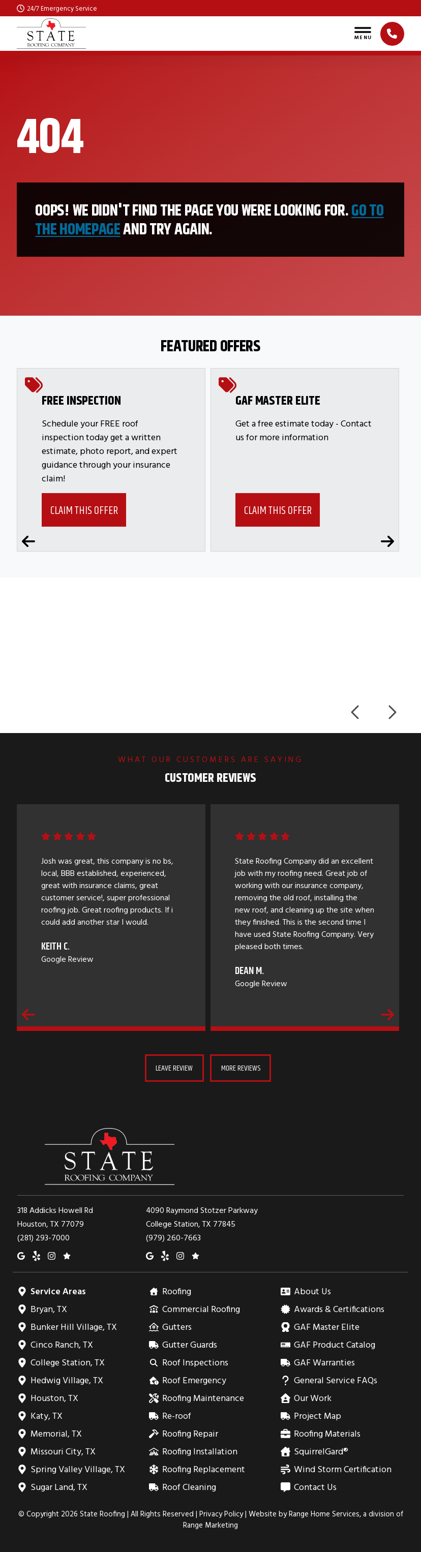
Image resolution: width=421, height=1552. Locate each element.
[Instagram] (51, 1255)
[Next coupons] (387, 541)
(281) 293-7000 (43, 1237)
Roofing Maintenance (203, 1398)
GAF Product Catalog (334, 1344)
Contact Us (315, 1487)
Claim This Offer (84, 510)
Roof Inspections (195, 1362)
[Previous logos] (356, 712)
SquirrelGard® (321, 1451)
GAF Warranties (324, 1362)
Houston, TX (54, 1398)
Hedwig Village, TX (66, 1380)
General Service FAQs (335, 1380)
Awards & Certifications (339, 1309)
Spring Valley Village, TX (77, 1469)
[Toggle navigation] (362, 33)
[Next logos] (391, 712)
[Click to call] (392, 34)
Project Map (317, 1415)
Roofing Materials (327, 1433)
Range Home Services (324, 1513)
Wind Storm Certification (342, 1469)
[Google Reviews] (67, 1255)
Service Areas (58, 1291)
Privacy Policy (221, 1513)
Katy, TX (46, 1415)
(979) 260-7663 (173, 1237)
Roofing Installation (199, 1451)
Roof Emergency (194, 1380)
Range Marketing (210, 1525)
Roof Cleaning (189, 1487)
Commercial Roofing (201, 1309)
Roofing (176, 1291)
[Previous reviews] (28, 1014)
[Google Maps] (21, 1255)
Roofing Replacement (203, 1469)
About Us (312, 1291)
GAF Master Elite (326, 1326)
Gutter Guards (189, 1344)
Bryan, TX (48, 1309)
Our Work (312, 1398)
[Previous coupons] (28, 541)
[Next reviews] (387, 1014)
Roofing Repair (190, 1433)
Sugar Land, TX (58, 1487)
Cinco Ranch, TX (61, 1344)
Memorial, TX (56, 1433)
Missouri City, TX (62, 1451)
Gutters (176, 1326)
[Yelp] (36, 1255)
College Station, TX (67, 1362)
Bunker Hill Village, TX (73, 1326)
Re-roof (176, 1415)
